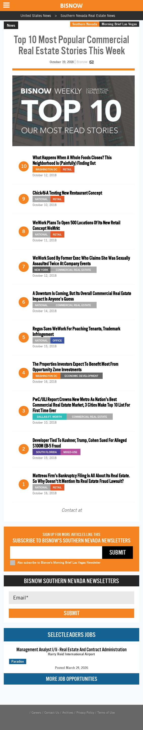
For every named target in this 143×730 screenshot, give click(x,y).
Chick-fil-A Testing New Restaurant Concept (67, 193)
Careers (36, 712)
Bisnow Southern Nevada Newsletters (71, 580)
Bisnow (81, 62)
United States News (35, 16)
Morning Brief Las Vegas (119, 24)
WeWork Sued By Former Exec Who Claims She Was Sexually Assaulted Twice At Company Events (81, 260)
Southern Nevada (84, 24)
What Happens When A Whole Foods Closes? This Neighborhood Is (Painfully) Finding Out (72, 160)
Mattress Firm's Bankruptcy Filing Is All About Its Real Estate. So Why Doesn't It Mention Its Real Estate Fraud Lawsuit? (81, 478)
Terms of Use (106, 712)
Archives (67, 712)
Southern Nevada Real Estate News (88, 16)
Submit (71, 613)
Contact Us (51, 712)
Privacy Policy (85, 712)
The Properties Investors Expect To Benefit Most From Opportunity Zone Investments (75, 366)
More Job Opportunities (71, 679)
